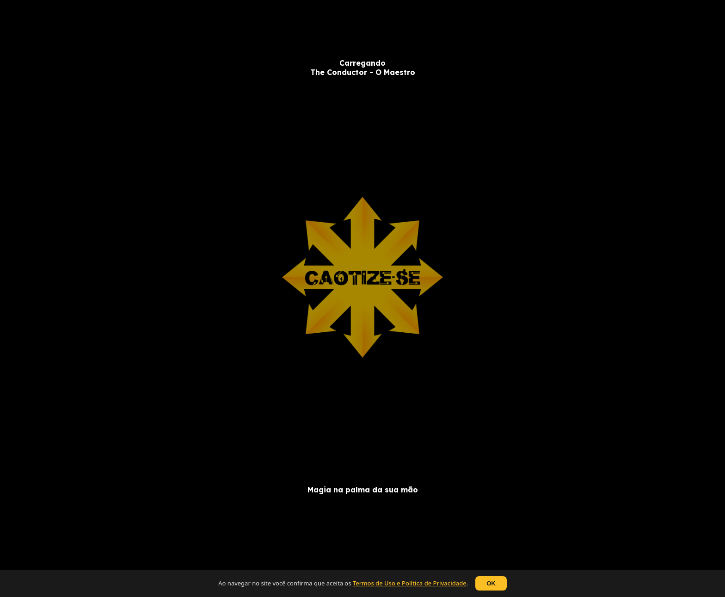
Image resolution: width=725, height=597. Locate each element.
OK (491, 583)
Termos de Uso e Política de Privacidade (410, 583)
